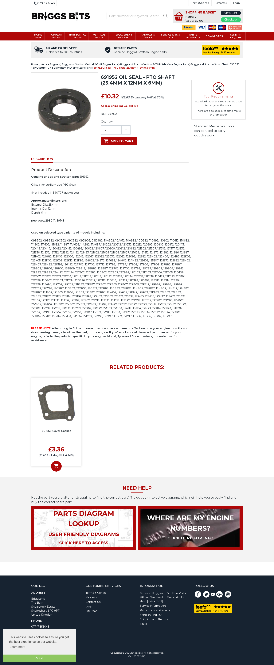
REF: (104, 114)
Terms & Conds (200, 3)
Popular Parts (55, 36)
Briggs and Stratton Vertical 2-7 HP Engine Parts (90, 64)
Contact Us (220, 3)
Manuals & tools (147, 36)
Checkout (230, 19)
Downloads (214, 36)
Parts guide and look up (155, 610)
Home (34, 64)
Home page (38, 36)
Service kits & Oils (170, 36)
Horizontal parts (77, 36)
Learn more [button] (17, 646)
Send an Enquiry (151, 615)
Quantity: (107, 122)
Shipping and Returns (154, 619)
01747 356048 (40, 627)
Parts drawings (193, 36)
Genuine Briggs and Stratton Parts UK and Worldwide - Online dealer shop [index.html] (163, 597)
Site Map (91, 611)
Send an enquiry (235, 36)
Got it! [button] (40, 658)
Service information (153, 606)
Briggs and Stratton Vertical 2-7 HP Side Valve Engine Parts (154, 64)
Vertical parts (99, 36)
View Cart (230, 13)
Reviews (91, 597)
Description (42, 159)
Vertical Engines (50, 64)
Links (143, 624)
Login (236, 3)
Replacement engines (123, 36)
